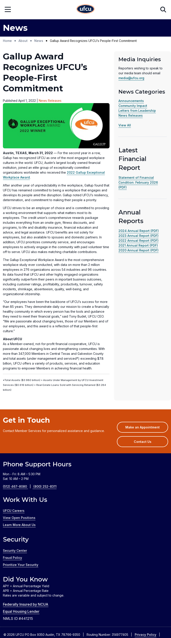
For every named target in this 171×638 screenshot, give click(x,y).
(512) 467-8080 (18, 444)
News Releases (130, 115)
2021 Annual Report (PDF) (138, 245)
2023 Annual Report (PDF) (138, 236)
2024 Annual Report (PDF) (138, 231)
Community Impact (132, 106)
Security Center (15, 508)
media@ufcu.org (131, 78)
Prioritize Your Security (20, 522)
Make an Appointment (146, 386)
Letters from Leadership (137, 110)
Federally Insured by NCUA (25, 561)
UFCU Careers (13, 468)
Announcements (131, 101)
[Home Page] (85, 9)
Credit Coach (58, 623)
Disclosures (13, 596)
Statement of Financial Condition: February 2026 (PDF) (138, 182)
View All (124, 125)
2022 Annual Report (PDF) (138, 240)
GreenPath (83, 623)
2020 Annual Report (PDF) (138, 250)
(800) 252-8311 (45, 444)
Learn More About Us (19, 482)
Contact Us (142, 399)
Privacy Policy (145, 592)
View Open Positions (19, 475)
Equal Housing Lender (21, 568)
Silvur (103, 623)
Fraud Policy (12, 515)
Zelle (117, 623)
